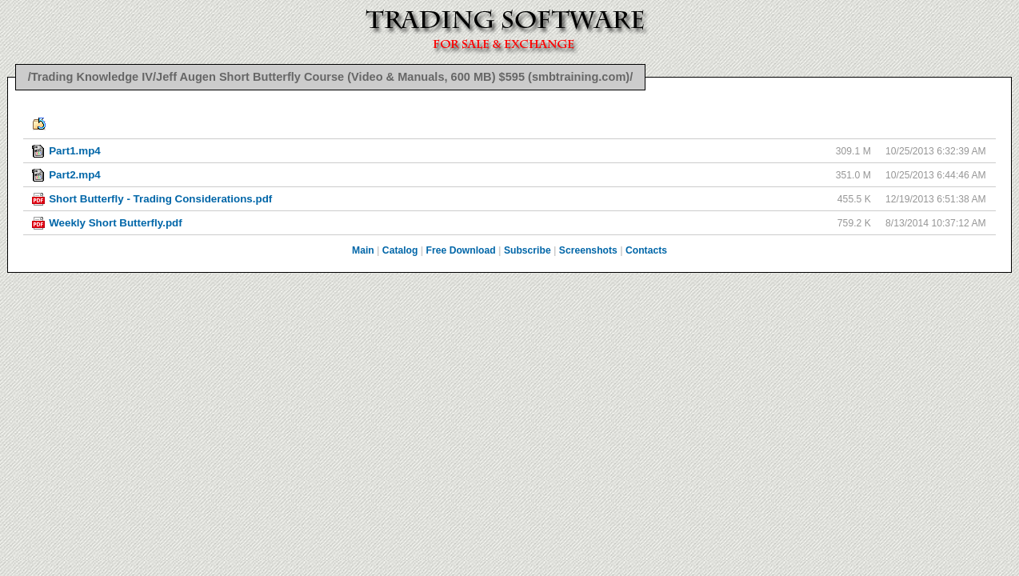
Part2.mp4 (75, 175)
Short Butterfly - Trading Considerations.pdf (160, 199)
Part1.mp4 (75, 151)
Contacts (646, 250)
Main (363, 250)
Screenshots (588, 250)
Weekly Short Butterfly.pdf (115, 223)
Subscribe (527, 250)
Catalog (400, 250)
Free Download (461, 250)
